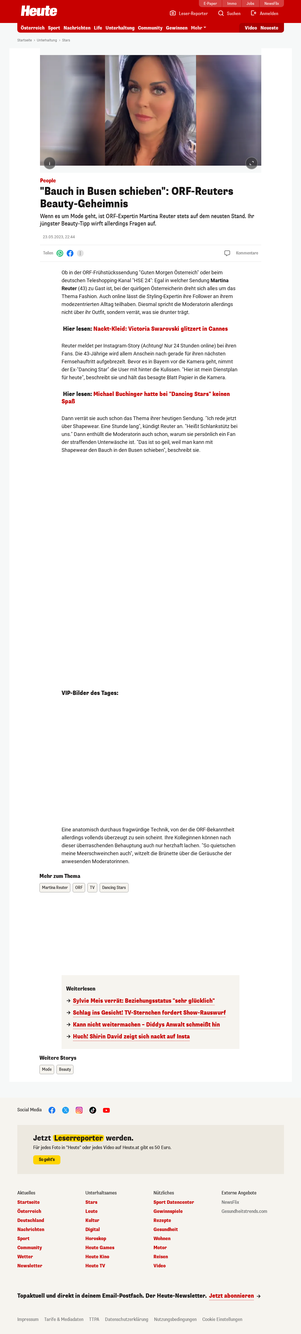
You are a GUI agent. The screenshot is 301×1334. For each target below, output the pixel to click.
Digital (92, 1229)
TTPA (94, 1319)
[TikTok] (92, 1110)
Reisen (160, 1257)
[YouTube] (106, 1110)
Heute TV (95, 1266)
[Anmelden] (264, 14)
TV (92, 887)
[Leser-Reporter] (188, 14)
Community (150, 28)
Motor (160, 1248)
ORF (79, 887)
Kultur (92, 1220)
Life (98, 28)
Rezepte (162, 1220)
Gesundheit (165, 1229)
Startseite (24, 40)
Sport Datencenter (173, 1202)
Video (159, 1266)
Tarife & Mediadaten (63, 1319)
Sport (54, 28)
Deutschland (30, 1220)
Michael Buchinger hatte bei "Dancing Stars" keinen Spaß (146, 397)
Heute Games (99, 1248)
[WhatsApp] (59, 253)
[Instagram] (79, 1110)
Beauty (65, 1069)
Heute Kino (97, 1257)
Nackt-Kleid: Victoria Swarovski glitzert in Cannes (160, 329)
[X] (65, 1110)
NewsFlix (230, 1202)
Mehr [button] (196, 28)
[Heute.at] (39, 10)
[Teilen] (80, 253)
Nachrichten (77, 28)
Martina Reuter (55, 887)
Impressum (28, 1319)
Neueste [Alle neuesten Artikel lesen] (269, 28)
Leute (91, 1211)
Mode (47, 1069)
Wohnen (162, 1239)
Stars (66, 40)
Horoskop (95, 1239)
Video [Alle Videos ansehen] (251, 28)
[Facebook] (70, 253)
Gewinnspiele (168, 1211)
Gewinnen (177, 28)
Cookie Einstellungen (222, 1319)
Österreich (33, 28)
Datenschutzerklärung (126, 1319)
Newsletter (29, 1266)
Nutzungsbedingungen (175, 1319)
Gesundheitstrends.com (244, 1211)
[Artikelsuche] (229, 14)
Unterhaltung (120, 28)
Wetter (25, 1257)
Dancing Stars (114, 887)
